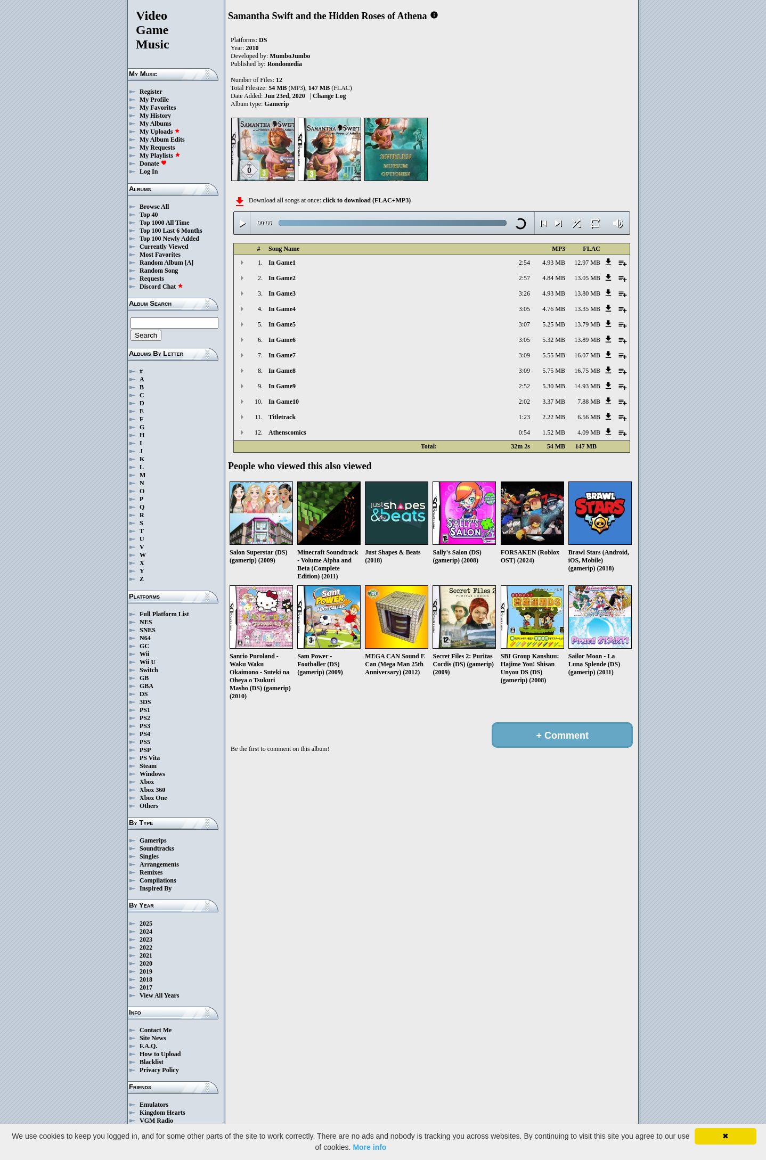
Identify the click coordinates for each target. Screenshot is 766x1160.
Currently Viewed (164, 246)
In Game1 (282, 262)
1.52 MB (553, 432)
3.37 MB (553, 401)
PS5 (145, 742)
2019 (146, 971)
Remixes (151, 872)
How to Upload (160, 1054)
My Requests (157, 147)
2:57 (524, 278)
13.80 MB (587, 293)
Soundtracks (157, 848)
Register (151, 91)
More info (369, 1147)
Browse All (154, 206)
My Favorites (158, 107)
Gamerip (276, 104)
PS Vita (150, 758)
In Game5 (282, 324)
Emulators (154, 1104)
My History (155, 115)
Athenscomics (287, 432)
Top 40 (149, 214)
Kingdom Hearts (162, 1112)
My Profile (154, 99)
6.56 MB (588, 417)
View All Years (159, 995)
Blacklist (152, 1062)
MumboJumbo (290, 56)
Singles (149, 856)
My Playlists (160, 155)
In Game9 (282, 386)
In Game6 (282, 340)
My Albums (156, 123)
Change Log (329, 96)
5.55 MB (553, 355)
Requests (152, 278)
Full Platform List (164, 614)
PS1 (145, 710)
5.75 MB (553, 370)
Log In (149, 171)
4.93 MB (553, 262)
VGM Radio (156, 1120)
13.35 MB (587, 309)
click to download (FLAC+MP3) (367, 200)
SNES (148, 630)
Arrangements (159, 864)
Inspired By (156, 888)
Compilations (158, 880)
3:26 (524, 293)
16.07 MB (587, 355)
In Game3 (282, 293)
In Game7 (282, 355)
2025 (146, 923)
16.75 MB (587, 370)
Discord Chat (161, 286)
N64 (145, 638)
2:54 (524, 262)
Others (149, 806)
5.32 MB (553, 340)
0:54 (524, 432)
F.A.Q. (148, 1046)
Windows (152, 774)
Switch (149, 670)
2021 (146, 955)
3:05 (524, 309)
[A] (189, 262)
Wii (144, 654)
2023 (146, 939)
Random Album (161, 262)
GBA (146, 686)
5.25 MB (553, 324)
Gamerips (153, 840)
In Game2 (282, 278)
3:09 (524, 355)
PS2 (145, 718)
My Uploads (160, 131)
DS (144, 694)
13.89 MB (587, 340)
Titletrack (282, 417)
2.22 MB (553, 417)
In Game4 (282, 309)
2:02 (524, 401)
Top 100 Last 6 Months (171, 230)
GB (144, 678)
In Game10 (283, 401)
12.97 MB (587, 262)
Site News (153, 1038)
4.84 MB (553, 278)
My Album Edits (162, 139)
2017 (146, 987)
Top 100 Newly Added (169, 238)
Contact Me (156, 1030)
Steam (148, 766)
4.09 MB (588, 432)
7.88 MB (588, 401)
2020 (146, 963)
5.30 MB (553, 386)
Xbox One (153, 798)
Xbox (147, 782)
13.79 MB (587, 324)
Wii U (148, 662)
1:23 (524, 417)
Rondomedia (284, 64)
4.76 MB (553, 309)
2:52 (524, 386)
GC (144, 646)
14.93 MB (587, 386)
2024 (146, 931)
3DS (145, 702)
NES (146, 622)
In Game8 (282, 370)
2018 (146, 979)
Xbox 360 (152, 790)
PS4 (145, 734)
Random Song (159, 270)
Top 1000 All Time (164, 222)
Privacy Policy (159, 1070)
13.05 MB (587, 278)
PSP (145, 750)
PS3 (145, 726)
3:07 (524, 324)
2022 (146, 947)
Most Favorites (160, 254)
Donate (153, 163)
